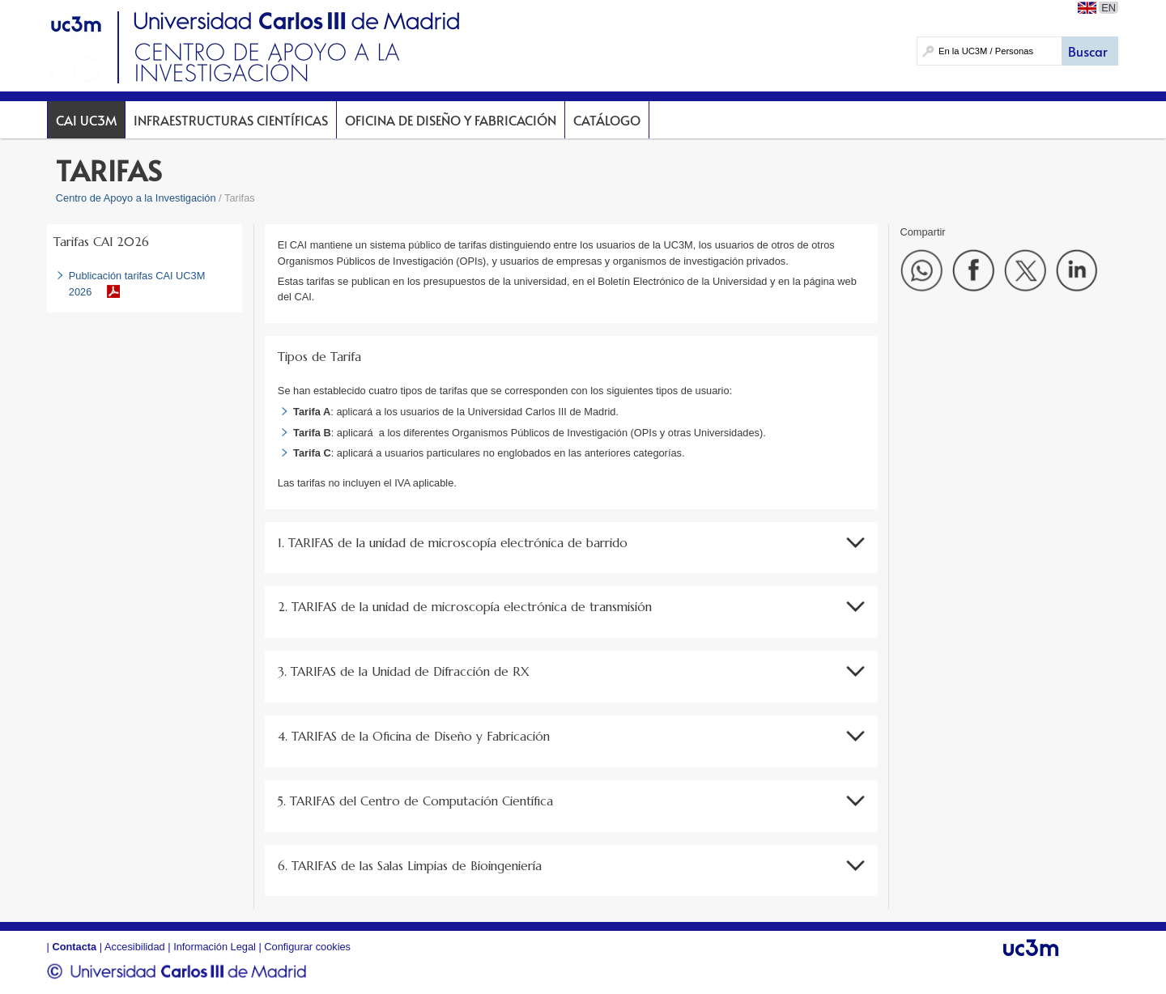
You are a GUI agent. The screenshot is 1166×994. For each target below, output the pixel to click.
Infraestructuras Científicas (231, 120)
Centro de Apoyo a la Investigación (136, 198)
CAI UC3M (86, 120)
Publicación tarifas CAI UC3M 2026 (137, 283)
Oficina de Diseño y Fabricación (450, 120)
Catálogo (606, 120)
